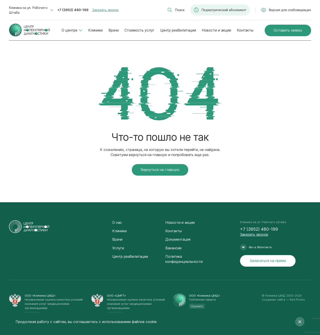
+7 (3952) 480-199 (72, 10)
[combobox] (31, 10)
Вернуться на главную (160, 169)
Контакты (245, 30)
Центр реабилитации (178, 30)
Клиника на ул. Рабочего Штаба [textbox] (28, 10)
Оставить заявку (288, 30)
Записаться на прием (268, 260)
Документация (177, 239)
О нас (117, 222)
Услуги (118, 248)
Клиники (95, 30)
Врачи (113, 30)
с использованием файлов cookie (128, 321)
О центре (72, 30)
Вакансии (173, 248)
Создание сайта (273, 299)
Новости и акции (216, 30)
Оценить (197, 306)
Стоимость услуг (139, 30)
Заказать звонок (105, 10)
